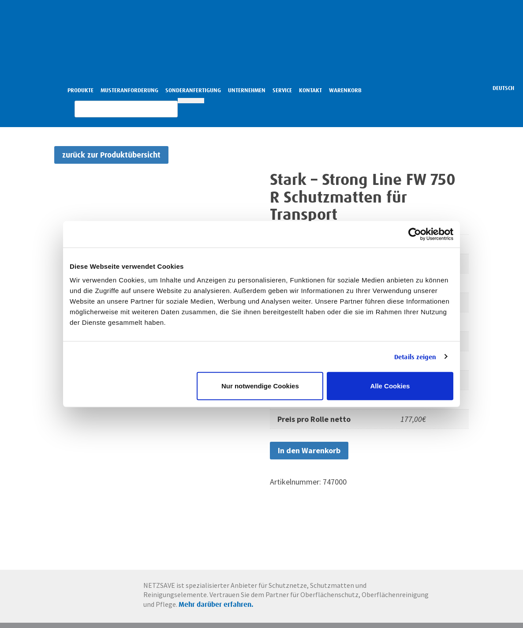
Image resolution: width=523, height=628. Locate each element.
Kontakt (310, 90)
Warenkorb (345, 90)
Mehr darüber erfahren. (283, 606)
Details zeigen (415, 357)
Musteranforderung (129, 90)
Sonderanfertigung (193, 90)
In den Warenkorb (309, 450)
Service (282, 90)
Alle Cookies (390, 386)
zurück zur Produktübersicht (111, 154)
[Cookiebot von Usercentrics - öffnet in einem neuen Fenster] (414, 234)
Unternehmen (246, 90)
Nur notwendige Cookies (260, 386)
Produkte (80, 90)
